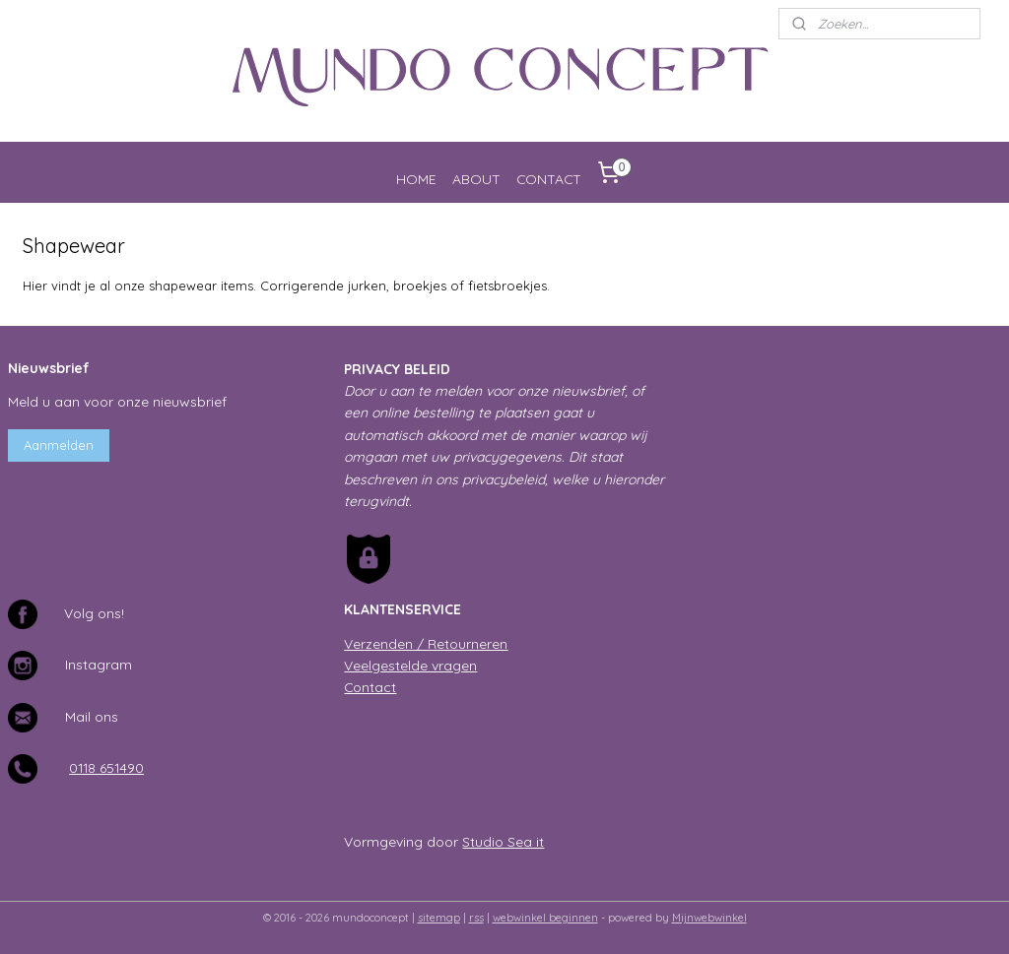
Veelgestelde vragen (410, 665)
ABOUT (476, 178)
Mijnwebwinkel (709, 917)
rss (476, 917)
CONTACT (548, 178)
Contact (370, 686)
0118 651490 (106, 767)
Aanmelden (59, 445)
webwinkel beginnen (545, 917)
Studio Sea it (503, 841)
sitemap (439, 917)
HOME (416, 178)
